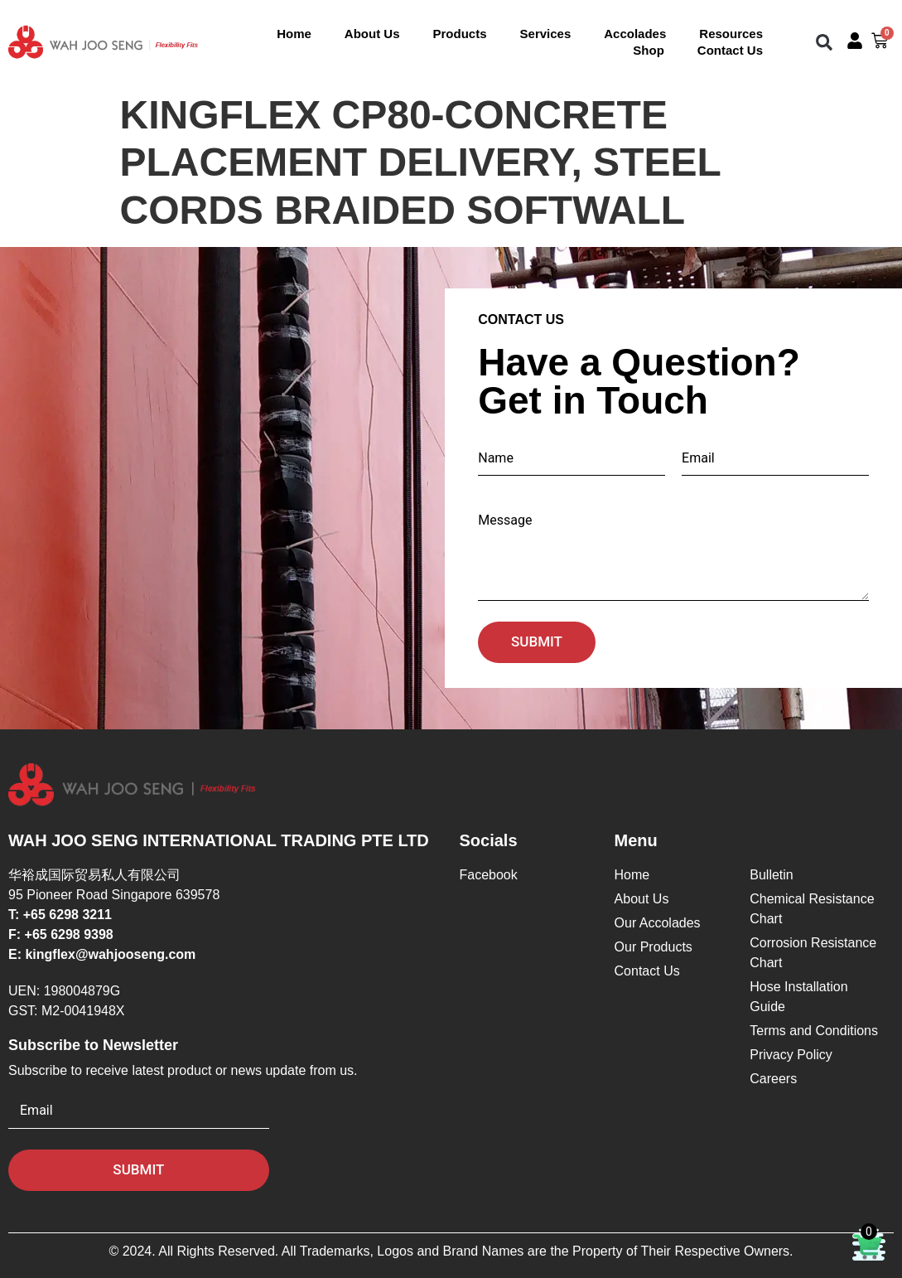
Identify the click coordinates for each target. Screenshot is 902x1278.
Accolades (635, 34)
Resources (731, 34)
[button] (824, 42)
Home (294, 34)
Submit (536, 641)
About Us (372, 34)
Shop (648, 50)
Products (460, 34)
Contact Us (730, 50)
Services (546, 34)
